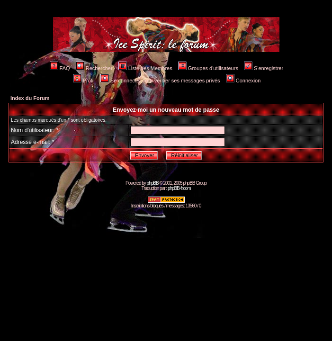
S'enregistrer (263, 68)
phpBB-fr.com (179, 188)
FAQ (60, 68)
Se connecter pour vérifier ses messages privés (160, 80)
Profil (84, 80)
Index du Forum (30, 98)
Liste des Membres (145, 68)
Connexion (243, 80)
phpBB (153, 183)
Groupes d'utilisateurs (208, 68)
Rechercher (94, 68)
